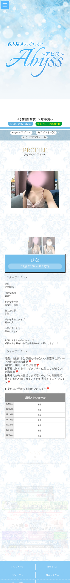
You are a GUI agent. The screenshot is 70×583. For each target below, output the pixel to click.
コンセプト (17, 575)
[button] (5, 5)
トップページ (17, 566)
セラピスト (52, 566)
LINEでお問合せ (50, 123)
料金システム (52, 575)
